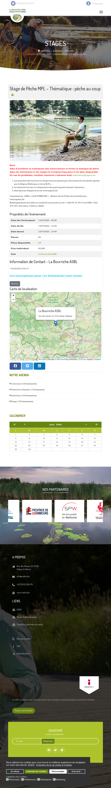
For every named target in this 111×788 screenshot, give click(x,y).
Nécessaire (14, 780)
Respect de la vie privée (27, 617)
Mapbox (98, 359)
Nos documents (23, 638)
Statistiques (45, 780)
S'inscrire (48, 741)
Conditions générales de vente (30, 624)
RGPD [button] (31, 765)
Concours (24, 383)
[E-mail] (25, 741)
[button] (55, 323)
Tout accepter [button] (58, 771)
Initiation (24, 395)
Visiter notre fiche (24, 710)
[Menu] (101, 12)
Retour (14, 283)
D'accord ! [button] (76, 771)
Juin (52, 424)
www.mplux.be (23, 592)
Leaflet (42, 359)
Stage (22, 401)
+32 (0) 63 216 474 (25, 584)
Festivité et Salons (28, 389)
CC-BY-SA (82, 359)
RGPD (19, 609)
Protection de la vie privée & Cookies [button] (54, 765)
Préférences (30, 780)
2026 (59, 424)
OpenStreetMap (62, 359)
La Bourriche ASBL (47, 254)
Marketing (60, 780)
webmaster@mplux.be (83, 175)
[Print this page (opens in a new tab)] (12, 94)
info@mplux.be (23, 576)
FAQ (18, 646)
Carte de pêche (23, 653)
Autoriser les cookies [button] (37, 771)
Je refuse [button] (15, 771)
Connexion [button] (97, 3)
